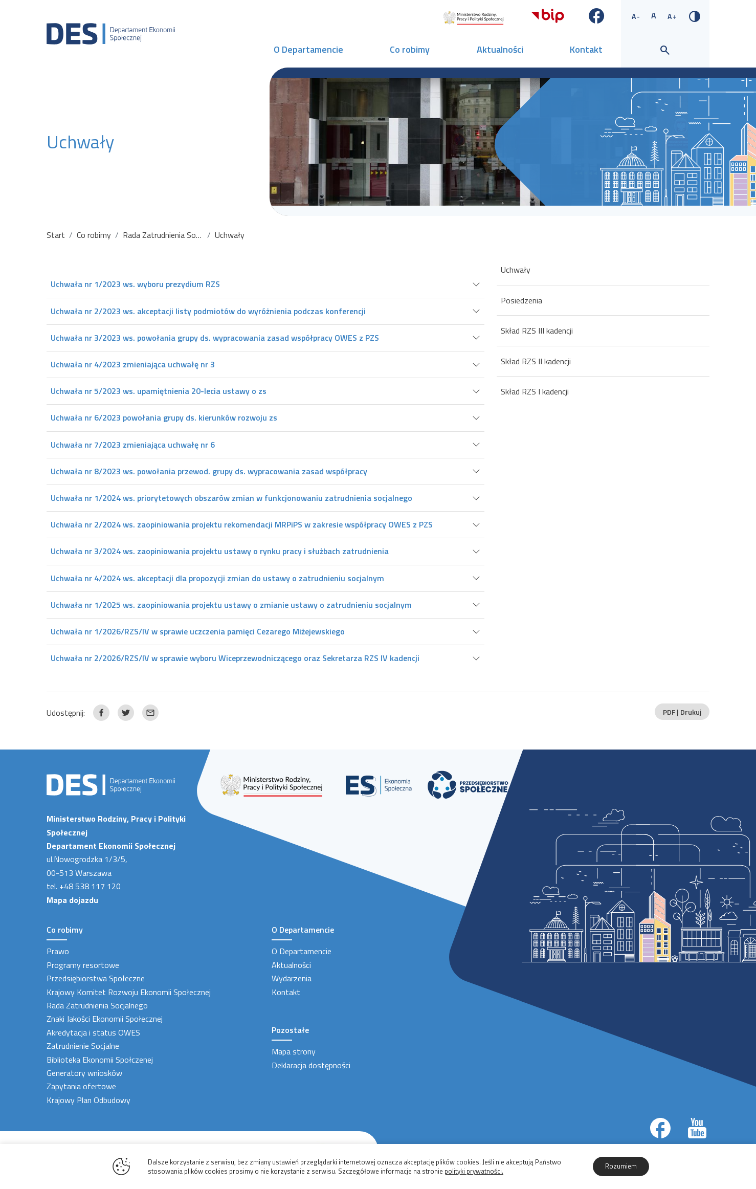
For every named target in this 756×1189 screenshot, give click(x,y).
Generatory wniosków (84, 1073)
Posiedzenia (521, 300)
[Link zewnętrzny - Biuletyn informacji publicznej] (547, 15)
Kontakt (586, 49)
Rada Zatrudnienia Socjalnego (173, 235)
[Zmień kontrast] (694, 15)
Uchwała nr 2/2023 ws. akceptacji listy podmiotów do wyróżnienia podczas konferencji (208, 311)
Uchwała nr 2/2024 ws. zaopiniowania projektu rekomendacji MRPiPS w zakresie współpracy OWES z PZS (242, 524)
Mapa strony (294, 1051)
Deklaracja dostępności (311, 1065)
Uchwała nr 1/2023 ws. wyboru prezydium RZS (135, 284)
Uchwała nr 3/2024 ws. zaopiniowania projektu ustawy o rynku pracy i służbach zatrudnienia (220, 551)
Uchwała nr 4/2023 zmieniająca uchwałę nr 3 (133, 364)
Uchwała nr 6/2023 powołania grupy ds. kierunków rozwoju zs (164, 417)
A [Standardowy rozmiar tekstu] (654, 15)
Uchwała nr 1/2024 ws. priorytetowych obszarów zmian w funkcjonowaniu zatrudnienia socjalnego (231, 498)
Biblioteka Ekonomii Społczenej (100, 1059)
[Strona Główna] (111, 33)
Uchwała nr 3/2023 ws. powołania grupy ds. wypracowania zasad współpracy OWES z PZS (215, 338)
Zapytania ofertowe (81, 1086)
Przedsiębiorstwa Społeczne (96, 978)
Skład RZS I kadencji (535, 391)
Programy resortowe (83, 965)
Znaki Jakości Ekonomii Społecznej (105, 1018)
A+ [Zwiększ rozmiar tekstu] (673, 16)
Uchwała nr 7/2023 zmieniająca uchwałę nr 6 (133, 444)
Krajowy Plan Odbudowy (88, 1100)
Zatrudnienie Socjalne (83, 1046)
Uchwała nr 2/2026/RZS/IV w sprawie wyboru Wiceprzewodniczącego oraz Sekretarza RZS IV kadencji (235, 658)
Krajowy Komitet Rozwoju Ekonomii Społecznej (129, 992)
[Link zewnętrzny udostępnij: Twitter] (126, 712)
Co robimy (410, 49)
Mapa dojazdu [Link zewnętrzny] (72, 900)
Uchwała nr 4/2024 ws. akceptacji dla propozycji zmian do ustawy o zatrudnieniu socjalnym (217, 578)
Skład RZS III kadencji (537, 330)
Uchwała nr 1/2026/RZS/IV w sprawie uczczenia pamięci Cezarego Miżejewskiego (198, 631)
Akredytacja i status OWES (93, 1032)
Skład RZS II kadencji (536, 361)
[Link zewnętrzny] (473, 17)
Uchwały (515, 269)
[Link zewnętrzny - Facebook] (597, 15)
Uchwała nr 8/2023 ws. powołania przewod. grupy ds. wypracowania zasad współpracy (209, 471)
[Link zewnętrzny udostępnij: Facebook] (101, 712)
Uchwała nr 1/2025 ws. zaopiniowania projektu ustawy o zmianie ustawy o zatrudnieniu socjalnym (231, 605)
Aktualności (500, 49)
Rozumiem (621, 1166)
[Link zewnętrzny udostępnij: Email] (150, 712)
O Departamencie (308, 49)
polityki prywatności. (473, 1171)
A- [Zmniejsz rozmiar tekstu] (636, 16)
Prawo (58, 951)
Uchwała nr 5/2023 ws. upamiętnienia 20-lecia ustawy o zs (158, 391)
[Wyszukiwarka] (665, 50)
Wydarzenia (292, 978)
